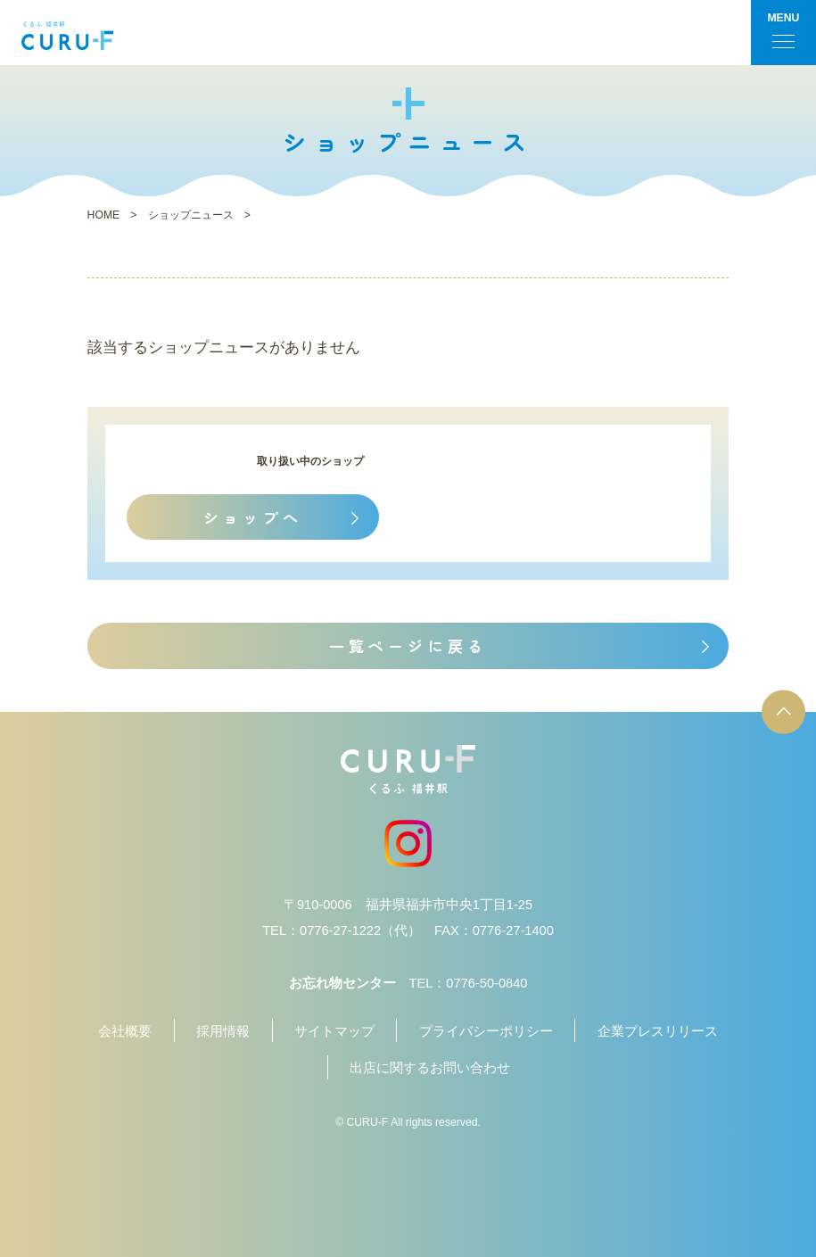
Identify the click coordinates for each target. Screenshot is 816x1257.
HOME (103, 215)
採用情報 (223, 1031)
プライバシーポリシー (486, 1031)
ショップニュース (191, 215)
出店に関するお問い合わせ (430, 1068)
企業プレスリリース (658, 1031)
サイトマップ (334, 1031)
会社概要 (125, 1031)
